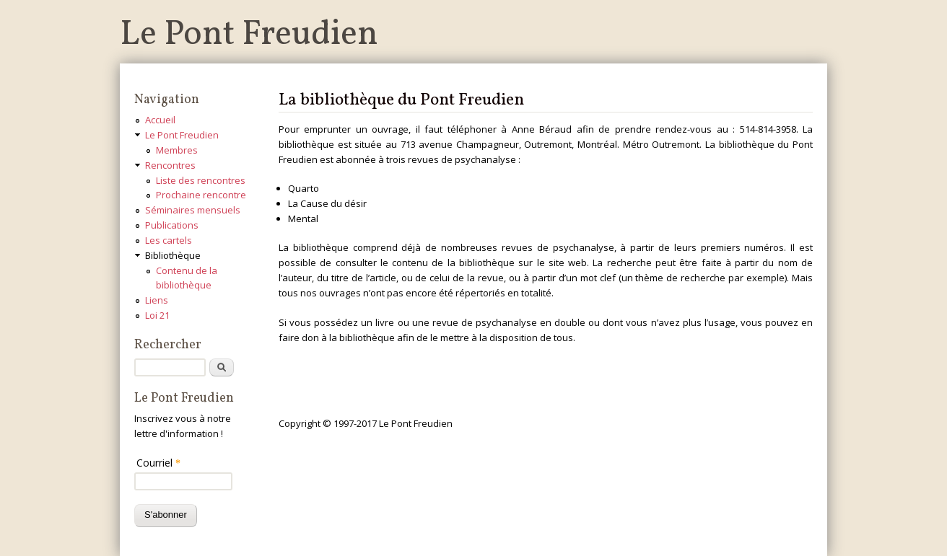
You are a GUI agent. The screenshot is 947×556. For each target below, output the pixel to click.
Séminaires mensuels (192, 209)
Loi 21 (157, 315)
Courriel (158, 462)
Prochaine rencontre (201, 194)
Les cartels (168, 240)
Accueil (160, 119)
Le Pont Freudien (249, 35)
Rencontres (170, 165)
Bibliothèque (173, 255)
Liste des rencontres (200, 180)
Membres (177, 150)
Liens (156, 300)
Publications (171, 225)
